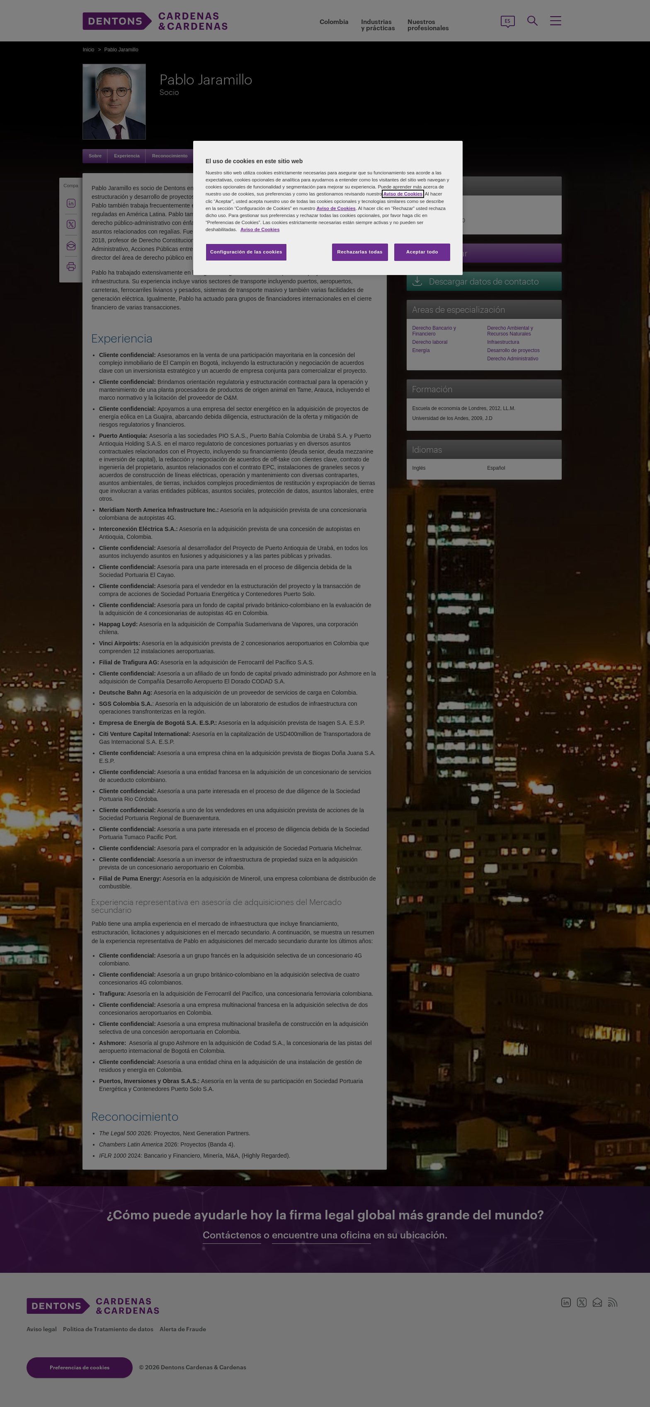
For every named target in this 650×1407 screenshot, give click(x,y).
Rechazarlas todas (360, 251)
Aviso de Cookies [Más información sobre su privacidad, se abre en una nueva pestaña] (259, 229)
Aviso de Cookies (402, 193)
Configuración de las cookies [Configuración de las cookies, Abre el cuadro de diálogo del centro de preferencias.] (246, 251)
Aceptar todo (422, 251)
